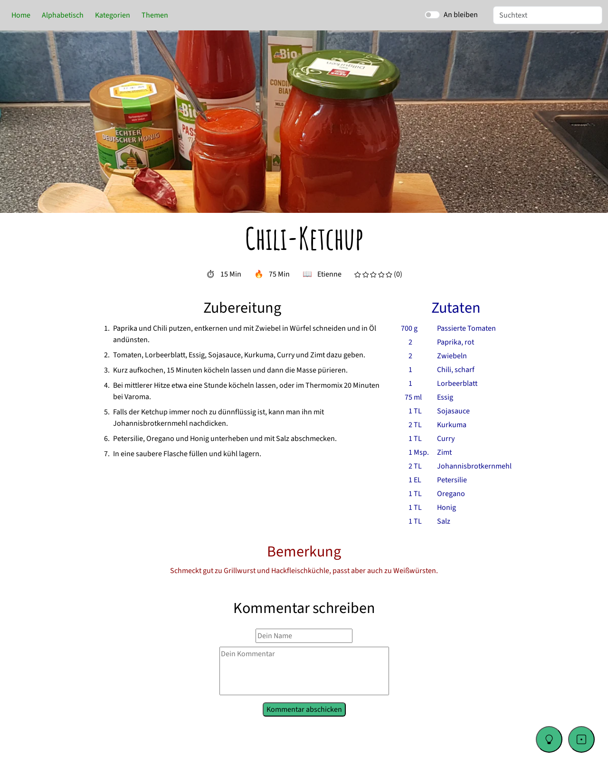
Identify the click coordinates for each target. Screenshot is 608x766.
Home (20, 15)
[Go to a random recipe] (581, 739)
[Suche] (547, 15)
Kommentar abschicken (304, 708)
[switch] (432, 15)
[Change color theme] (549, 739)
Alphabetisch (63, 15)
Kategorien (112, 15)
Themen (155, 15)
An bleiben (461, 15)
